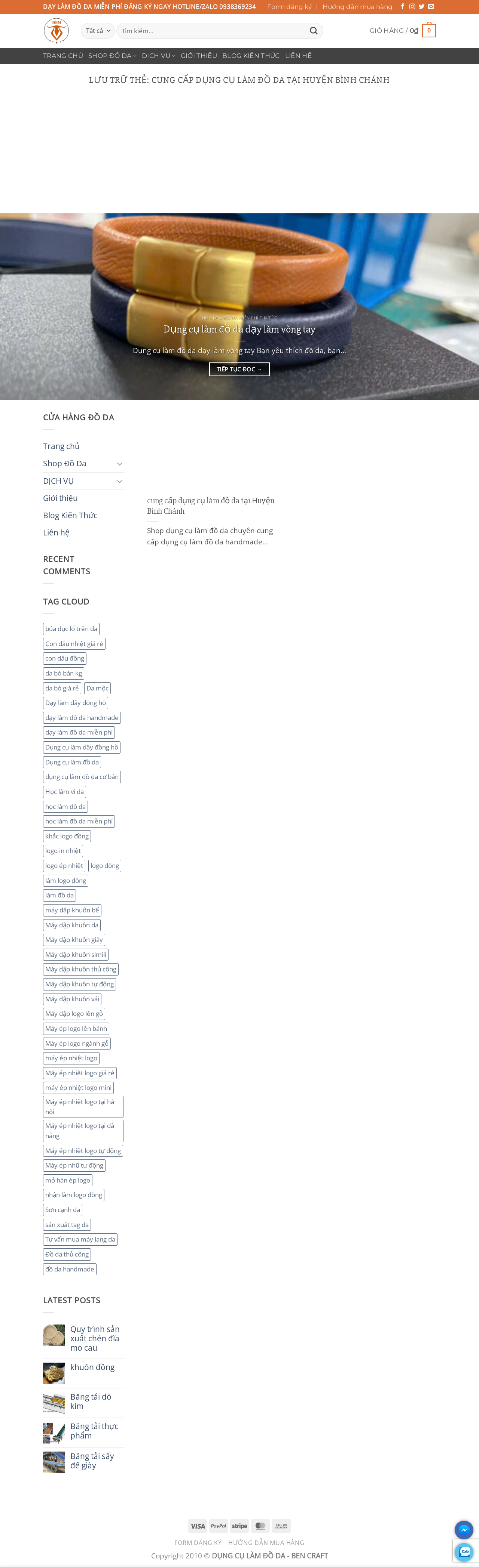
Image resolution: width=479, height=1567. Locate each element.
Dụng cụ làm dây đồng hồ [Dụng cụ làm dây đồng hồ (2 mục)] (81, 747)
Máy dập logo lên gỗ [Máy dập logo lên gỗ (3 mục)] (74, 1013)
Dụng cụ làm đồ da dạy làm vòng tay (239, 329)
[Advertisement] (239, 157)
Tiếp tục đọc (239, 369)
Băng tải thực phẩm (94, 1431)
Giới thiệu (199, 55)
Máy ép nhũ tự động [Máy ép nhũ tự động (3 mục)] (74, 1165)
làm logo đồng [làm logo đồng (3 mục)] (65, 880)
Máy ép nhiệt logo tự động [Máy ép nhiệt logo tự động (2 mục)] (83, 1150)
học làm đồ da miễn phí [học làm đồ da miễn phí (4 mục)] (79, 821)
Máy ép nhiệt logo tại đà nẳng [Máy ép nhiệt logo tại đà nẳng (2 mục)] (79, 1130)
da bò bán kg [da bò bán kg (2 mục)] (63, 673)
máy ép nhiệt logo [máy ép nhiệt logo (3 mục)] (71, 1058)
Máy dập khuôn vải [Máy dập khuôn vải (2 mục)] (72, 999)
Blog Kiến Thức (251, 55)
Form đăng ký (289, 6)
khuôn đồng (92, 1367)
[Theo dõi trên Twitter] (422, 7)
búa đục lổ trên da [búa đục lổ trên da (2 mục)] (71, 628)
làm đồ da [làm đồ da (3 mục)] (59, 895)
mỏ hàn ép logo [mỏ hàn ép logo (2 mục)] (67, 1180)
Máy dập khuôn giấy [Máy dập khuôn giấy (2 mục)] (74, 939)
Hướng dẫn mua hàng (358, 6)
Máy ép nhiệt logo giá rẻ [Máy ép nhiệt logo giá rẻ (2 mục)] (80, 1073)
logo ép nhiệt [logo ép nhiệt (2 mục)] (64, 865)
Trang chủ (63, 55)
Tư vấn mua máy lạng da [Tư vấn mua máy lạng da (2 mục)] (80, 1239)
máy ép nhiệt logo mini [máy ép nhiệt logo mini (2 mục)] (78, 1087)
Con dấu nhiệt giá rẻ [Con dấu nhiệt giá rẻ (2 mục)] (74, 643)
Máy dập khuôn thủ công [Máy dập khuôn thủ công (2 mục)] (80, 969)
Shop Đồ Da (112, 55)
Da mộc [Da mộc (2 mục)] (97, 688)
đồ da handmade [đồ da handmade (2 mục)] (69, 1269)
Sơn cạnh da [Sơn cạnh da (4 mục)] (62, 1209)
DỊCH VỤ (159, 55)
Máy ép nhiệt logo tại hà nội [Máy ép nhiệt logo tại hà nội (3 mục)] (79, 1106)
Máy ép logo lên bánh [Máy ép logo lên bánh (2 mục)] (76, 1028)
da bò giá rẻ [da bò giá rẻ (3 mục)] (62, 688)
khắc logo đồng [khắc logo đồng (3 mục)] (67, 836)
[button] (403, 30)
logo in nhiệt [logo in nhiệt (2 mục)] (63, 850)
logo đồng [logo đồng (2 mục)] (105, 865)
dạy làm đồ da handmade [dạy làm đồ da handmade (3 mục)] (82, 717)
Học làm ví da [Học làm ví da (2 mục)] (64, 791)
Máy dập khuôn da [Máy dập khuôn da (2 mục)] (71, 925)
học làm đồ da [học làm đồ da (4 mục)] (65, 806)
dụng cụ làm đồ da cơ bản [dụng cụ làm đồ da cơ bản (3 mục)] (82, 776)
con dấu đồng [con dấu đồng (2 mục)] (64, 658)
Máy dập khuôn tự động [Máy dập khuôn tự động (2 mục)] (79, 984)
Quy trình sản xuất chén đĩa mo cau (95, 1339)
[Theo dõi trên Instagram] (412, 7)
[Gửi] (313, 31)
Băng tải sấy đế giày (92, 1461)
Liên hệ (298, 55)
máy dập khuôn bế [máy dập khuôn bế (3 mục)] (72, 910)
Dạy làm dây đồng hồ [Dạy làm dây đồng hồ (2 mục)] (75, 702)
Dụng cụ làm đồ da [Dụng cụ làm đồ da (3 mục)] (72, 762)
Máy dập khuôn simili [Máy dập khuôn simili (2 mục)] (75, 954)
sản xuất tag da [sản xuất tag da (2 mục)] (67, 1224)
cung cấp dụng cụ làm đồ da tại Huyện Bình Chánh (210, 506)
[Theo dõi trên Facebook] (403, 7)
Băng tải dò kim (91, 1401)
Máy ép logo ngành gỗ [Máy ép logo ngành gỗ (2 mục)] (77, 1043)
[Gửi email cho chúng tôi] (431, 7)
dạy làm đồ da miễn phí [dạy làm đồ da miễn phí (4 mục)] (79, 732)
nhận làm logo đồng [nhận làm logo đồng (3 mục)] (73, 1194)
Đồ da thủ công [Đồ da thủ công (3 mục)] (67, 1254)
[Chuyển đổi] (120, 463)
